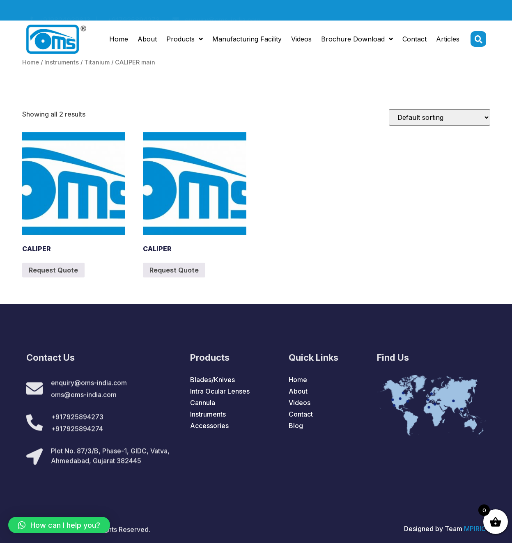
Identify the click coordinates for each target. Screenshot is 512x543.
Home (118, 40)
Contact (414, 40)
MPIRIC (475, 529)
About (147, 40)
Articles (447, 40)
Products (184, 40)
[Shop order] (439, 117)
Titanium (97, 62)
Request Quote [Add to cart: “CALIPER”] (53, 270)
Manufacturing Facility (247, 40)
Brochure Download (357, 40)
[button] (59, 525)
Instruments (61, 62)
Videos (301, 40)
